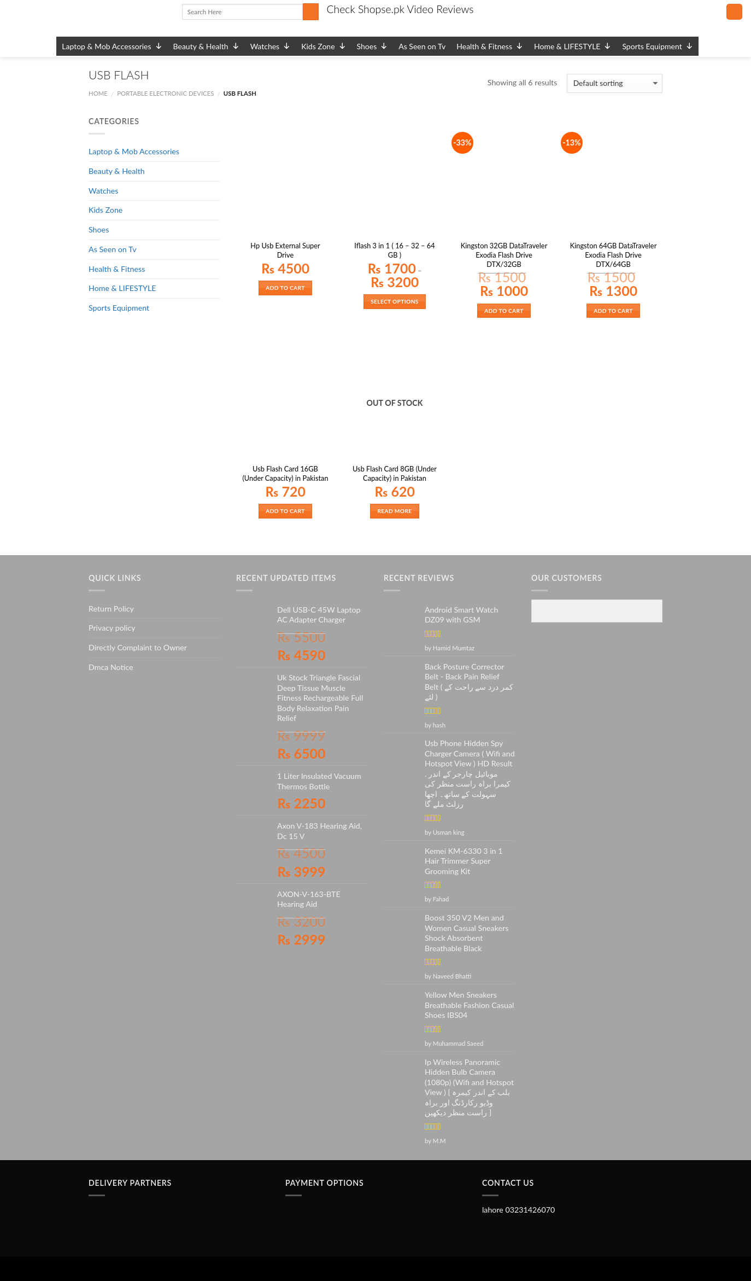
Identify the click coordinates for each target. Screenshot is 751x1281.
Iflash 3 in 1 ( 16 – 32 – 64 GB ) (394, 250)
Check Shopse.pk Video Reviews (399, 9)
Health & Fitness (489, 46)
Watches (270, 46)
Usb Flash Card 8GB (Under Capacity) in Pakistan (395, 473)
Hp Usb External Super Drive (285, 250)
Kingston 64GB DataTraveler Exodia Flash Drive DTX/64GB (613, 254)
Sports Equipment (657, 46)
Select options (395, 301)
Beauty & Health (206, 46)
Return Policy (111, 608)
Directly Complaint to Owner (138, 647)
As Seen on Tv (421, 46)
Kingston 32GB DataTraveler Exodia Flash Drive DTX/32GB (504, 254)
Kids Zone (323, 46)
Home (98, 93)
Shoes (372, 46)
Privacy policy (112, 627)
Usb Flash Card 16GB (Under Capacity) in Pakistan (285, 473)
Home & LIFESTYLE (572, 46)
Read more (394, 511)
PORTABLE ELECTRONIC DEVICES (165, 93)
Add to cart (285, 287)
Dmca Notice (111, 667)
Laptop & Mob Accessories (112, 46)
